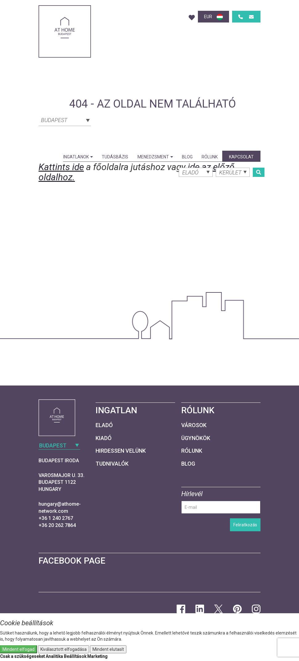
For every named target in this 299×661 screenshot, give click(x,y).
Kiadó (104, 438)
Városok (194, 425)
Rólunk (210, 156)
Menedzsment (155, 156)
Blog (187, 156)
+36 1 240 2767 (56, 518)
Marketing (97, 656)
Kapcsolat (241, 156)
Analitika (54, 656)
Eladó (104, 425)
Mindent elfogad (18, 649)
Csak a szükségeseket (22, 656)
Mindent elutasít (108, 649)
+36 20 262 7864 (57, 525)
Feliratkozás (245, 524)
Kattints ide (61, 166)
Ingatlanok (78, 156)
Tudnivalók (112, 463)
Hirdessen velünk (121, 450)
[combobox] (65, 119)
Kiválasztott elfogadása (63, 649)
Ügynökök (195, 438)
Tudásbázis (115, 156)
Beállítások (75, 656)
